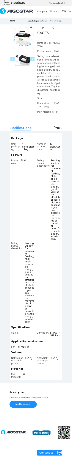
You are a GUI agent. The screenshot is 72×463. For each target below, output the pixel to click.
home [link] (12, 21)
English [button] (63, 3)
